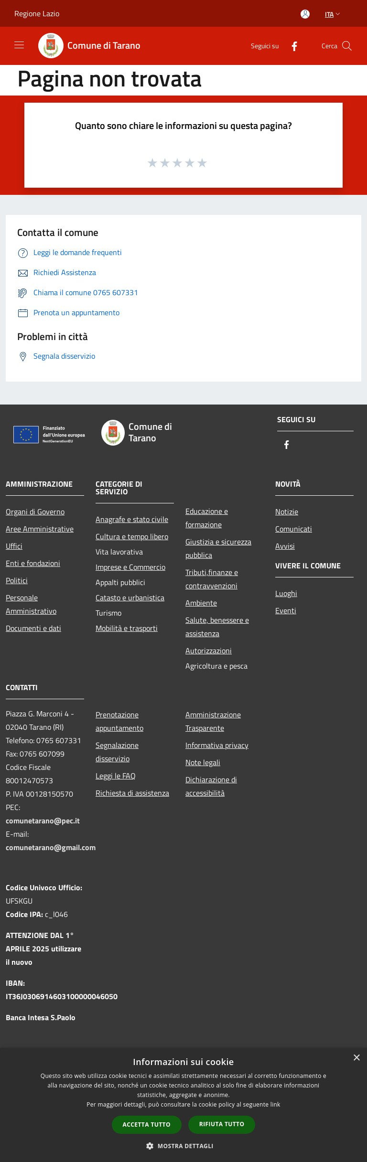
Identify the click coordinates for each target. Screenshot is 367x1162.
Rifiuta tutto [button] (222, 1124)
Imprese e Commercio (130, 567)
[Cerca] (347, 46)
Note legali (202, 762)
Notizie (286, 511)
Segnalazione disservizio (117, 751)
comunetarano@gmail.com (51, 847)
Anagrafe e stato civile (132, 519)
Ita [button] (333, 14)
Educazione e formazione (206, 517)
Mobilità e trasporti (127, 628)
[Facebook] (290, 45)
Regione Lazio (36, 13)
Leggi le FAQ (116, 775)
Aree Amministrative (40, 528)
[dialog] (183, 1105)
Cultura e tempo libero (132, 536)
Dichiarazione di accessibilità (211, 786)
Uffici (14, 546)
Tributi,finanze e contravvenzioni (211, 578)
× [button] (356, 1058)
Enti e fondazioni (33, 563)
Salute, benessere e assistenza (217, 626)
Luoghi (286, 593)
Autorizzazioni (208, 650)
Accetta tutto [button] (147, 1124)
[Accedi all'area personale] (305, 14)
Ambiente (201, 602)
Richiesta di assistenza (132, 793)
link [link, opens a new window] (275, 1104)
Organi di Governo (35, 511)
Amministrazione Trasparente (213, 721)
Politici (17, 580)
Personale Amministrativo (31, 604)
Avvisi (285, 546)
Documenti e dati (33, 628)
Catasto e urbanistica (130, 597)
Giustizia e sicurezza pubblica (218, 548)
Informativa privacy (216, 745)
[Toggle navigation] (19, 45)
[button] (183, 1146)
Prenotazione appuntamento (119, 721)
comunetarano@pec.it (43, 820)
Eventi (285, 610)
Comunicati (293, 528)
